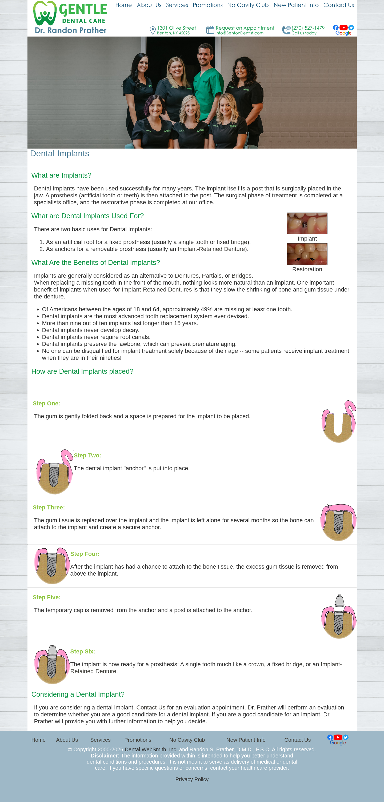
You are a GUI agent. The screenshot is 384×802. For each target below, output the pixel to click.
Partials (211, 275)
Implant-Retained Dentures (157, 289)
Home (38, 740)
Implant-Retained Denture (211, 249)
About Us (67, 740)
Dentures (187, 275)
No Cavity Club (187, 740)
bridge (239, 242)
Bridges (242, 275)
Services (100, 740)
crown (256, 664)
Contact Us (151, 707)
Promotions (137, 740)
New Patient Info (246, 740)
